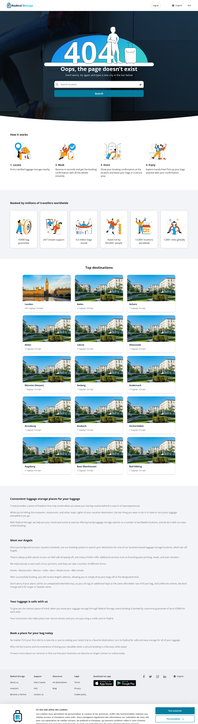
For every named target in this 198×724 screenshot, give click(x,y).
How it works (40, 682)
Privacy (77, 688)
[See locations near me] (140, 84)
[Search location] (99, 84)
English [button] (177, 5)
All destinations (60, 682)
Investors (14, 688)
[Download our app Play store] (126, 683)
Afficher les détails (45, 718)
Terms (77, 682)
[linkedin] (164, 676)
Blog (55, 688)
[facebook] (144, 676)
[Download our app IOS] (103, 683)
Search (99, 93)
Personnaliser (175, 706)
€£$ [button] (189, 5)
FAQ (36, 688)
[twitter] (150, 676)
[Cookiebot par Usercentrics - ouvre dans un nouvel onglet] (18, 719)
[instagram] (157, 676)
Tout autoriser (175, 698)
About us (14, 682)
